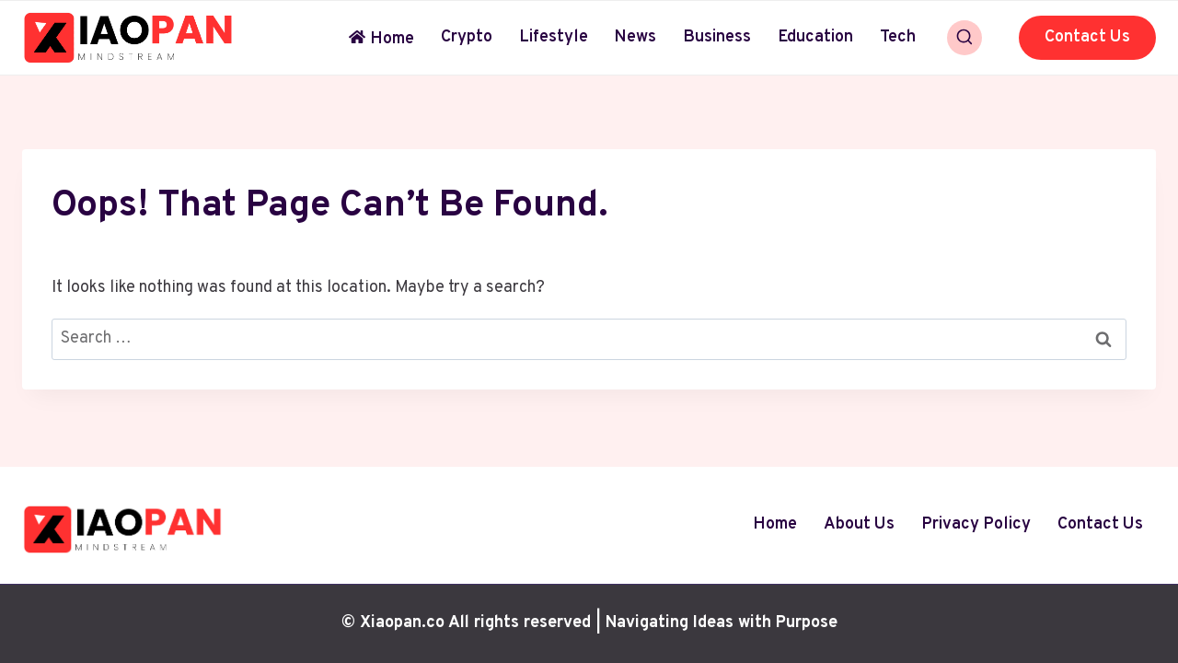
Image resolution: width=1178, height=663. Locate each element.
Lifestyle (553, 37)
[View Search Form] (964, 37)
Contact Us (1087, 37)
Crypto (466, 37)
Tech (898, 37)
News (635, 37)
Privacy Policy (976, 524)
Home (381, 39)
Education (815, 37)
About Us (859, 524)
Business (717, 37)
